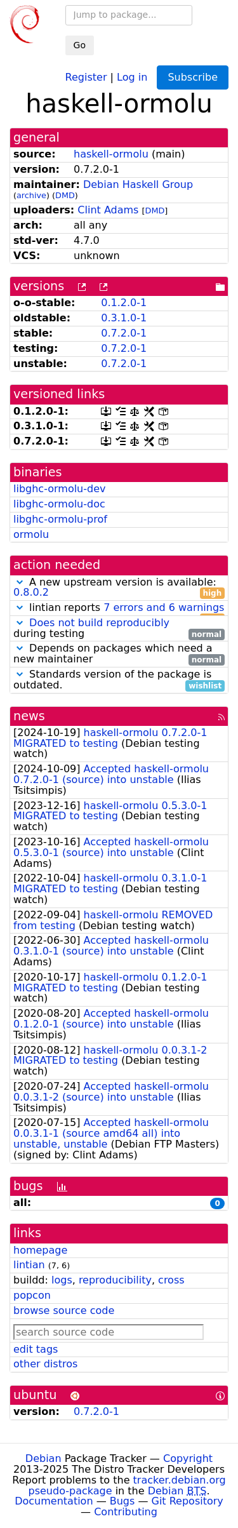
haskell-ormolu (111, 154)
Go (80, 45)
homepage (40, 1250)
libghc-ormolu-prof (60, 519)
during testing (119, 629)
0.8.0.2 (31, 592)
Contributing (125, 1512)
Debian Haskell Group (138, 184)
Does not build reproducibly (99, 623)
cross (171, 1280)
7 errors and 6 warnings (163, 607)
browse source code (63, 1310)
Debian (43, 1458)
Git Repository (187, 1501)
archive (31, 195)
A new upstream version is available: (119, 588)
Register (86, 76)
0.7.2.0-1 (124, 333)
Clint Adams (107, 210)
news (29, 716)
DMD (65, 195)
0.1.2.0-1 (124, 303)
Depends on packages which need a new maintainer (119, 654)
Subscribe (193, 77)
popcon (32, 1295)
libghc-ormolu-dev (59, 489)
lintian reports (119, 608)
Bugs (122, 1501)
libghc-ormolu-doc (59, 504)
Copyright (188, 1458)
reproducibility (115, 1280)
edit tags (35, 1349)
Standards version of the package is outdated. (119, 680)
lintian (29, 1265)
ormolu (31, 534)
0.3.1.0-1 (124, 318)
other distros (45, 1364)
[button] (20, 582)
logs (61, 1280)
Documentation (54, 1501)
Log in (132, 76)
